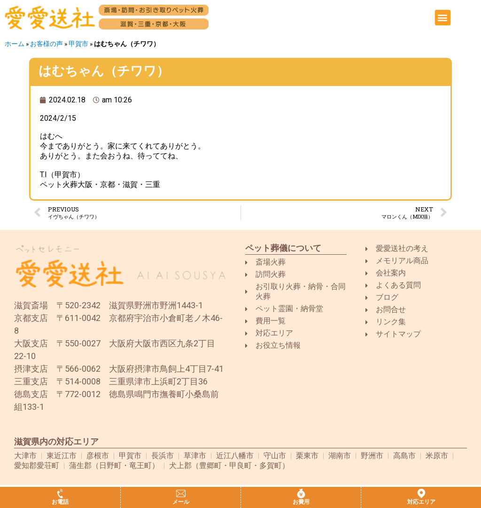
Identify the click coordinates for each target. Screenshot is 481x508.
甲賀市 (78, 43)
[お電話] (60, 493)
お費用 (301, 502)
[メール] (181, 493)
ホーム (14, 43)
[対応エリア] (421, 493)
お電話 (60, 502)
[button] (442, 17)
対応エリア (421, 502)
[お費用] (301, 493)
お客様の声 (46, 43)
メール (180, 502)
